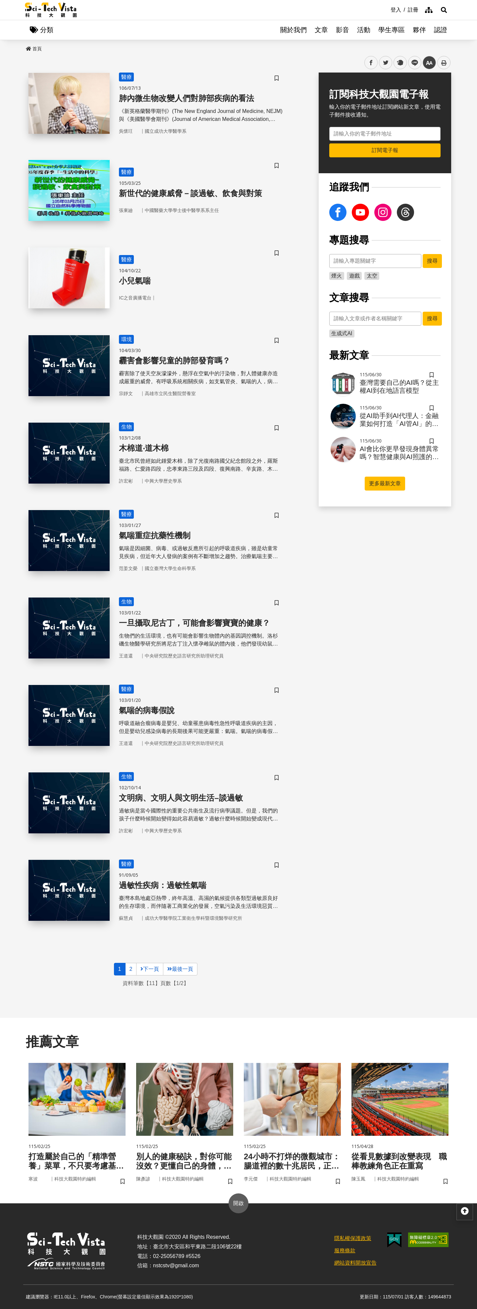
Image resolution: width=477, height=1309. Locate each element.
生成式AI (341, 333)
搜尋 (432, 261)
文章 (321, 29)
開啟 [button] (238, 1203)
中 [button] (429, 63)
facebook (371, 63)
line (412, 63)
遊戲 (354, 276)
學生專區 (391, 29)
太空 (372, 276)
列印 (443, 62)
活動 (363, 29)
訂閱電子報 (385, 150)
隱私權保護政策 (352, 1238)
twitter (385, 63)
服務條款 (344, 1250)
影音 (342, 29)
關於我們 (293, 29)
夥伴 (419, 29)
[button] (444, 10)
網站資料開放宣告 (355, 1263)
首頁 (34, 48)
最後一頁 (180, 969)
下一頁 (149, 969)
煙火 (336, 276)
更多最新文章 (385, 483)
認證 (440, 29)
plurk (399, 63)
